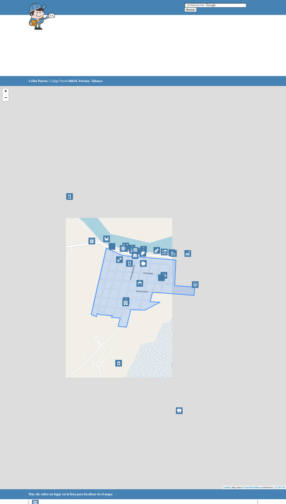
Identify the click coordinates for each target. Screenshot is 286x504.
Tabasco (96, 81)
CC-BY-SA (279, 487)
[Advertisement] (132, 46)
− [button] (5, 98)
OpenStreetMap (252, 487)
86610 (73, 81)
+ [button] (5, 92)
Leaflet (226, 487)
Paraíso (84, 81)
